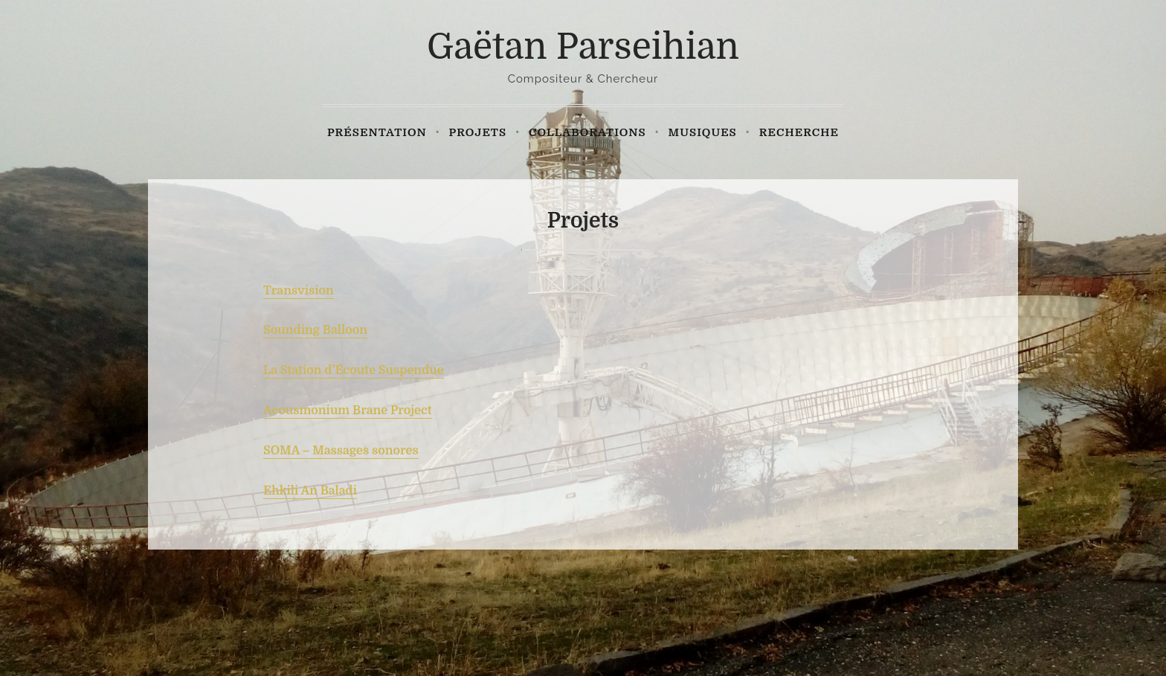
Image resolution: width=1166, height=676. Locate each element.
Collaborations (587, 132)
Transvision (298, 290)
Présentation (377, 132)
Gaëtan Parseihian (583, 47)
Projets (478, 132)
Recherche (799, 132)
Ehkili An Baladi (310, 491)
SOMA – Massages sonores (341, 450)
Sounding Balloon (315, 330)
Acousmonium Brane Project (347, 410)
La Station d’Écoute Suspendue (353, 370)
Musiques (703, 132)
